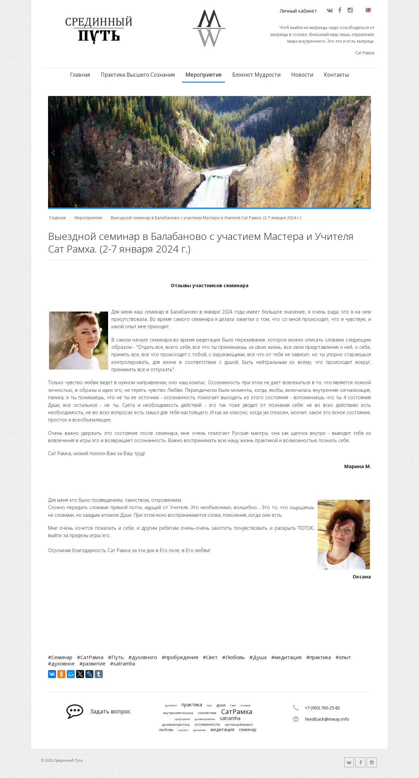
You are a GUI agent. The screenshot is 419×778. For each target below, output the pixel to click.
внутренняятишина (178, 713)
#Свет (210, 657)
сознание (246, 705)
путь (209, 705)
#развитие (92, 663)
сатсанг (183, 730)
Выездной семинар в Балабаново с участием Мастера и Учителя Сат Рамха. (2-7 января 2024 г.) (206, 218)
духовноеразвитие (204, 719)
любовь (166, 729)
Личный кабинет (298, 11)
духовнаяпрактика (176, 725)
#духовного (142, 657)
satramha (230, 718)
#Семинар (60, 657)
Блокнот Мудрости (256, 74)
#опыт (343, 657)
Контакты (336, 74)
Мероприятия (203, 74)
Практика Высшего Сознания (138, 74)
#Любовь (233, 657)
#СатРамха (90, 657)
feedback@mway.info (327, 719)
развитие (199, 730)
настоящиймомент (239, 725)
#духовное (61, 663)
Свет (233, 705)
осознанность (207, 724)
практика (191, 705)
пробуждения (182, 719)
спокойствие (207, 713)
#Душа (258, 657)
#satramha (122, 663)
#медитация (286, 657)
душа (221, 705)
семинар (248, 729)
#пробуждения (180, 657)
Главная (80, 74)
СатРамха (236, 712)
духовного (171, 705)
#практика (318, 657)
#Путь (116, 657)
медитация (222, 729)
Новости (302, 74)
